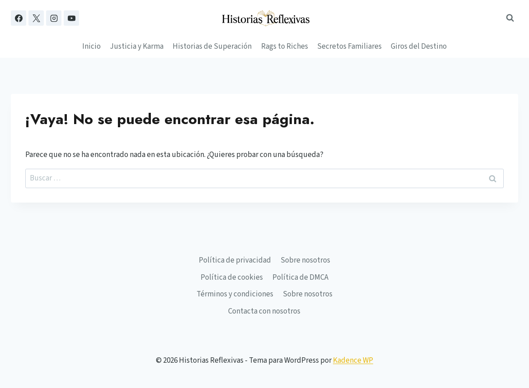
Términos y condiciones (235, 294)
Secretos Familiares (349, 46)
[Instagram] (53, 18)
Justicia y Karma (137, 46)
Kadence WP (353, 360)
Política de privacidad (235, 260)
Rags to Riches (284, 46)
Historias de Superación (212, 46)
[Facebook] (18, 18)
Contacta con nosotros (264, 311)
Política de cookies (232, 277)
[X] (36, 18)
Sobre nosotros (305, 260)
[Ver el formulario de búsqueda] (510, 18)
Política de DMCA (300, 277)
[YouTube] (71, 18)
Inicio (91, 46)
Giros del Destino (419, 46)
